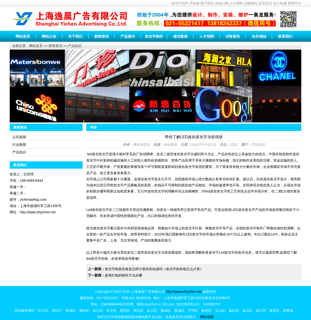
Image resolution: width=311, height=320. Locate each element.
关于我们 (75, 36)
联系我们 (285, 36)
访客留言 (232, 36)
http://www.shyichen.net (184, 292)
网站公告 (49, 36)
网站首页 (23, 36)
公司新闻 (19, 137)
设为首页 (265, 3)
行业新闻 (19, 145)
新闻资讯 (101, 36)
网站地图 (207, 317)
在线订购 (222, 3)
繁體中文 (294, 3)
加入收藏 (280, 3)
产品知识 (75, 46)
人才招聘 (236, 3)
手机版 (194, 3)
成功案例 (180, 36)
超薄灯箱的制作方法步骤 (123, 275)
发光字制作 (179, 3)
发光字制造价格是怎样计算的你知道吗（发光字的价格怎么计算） (154, 269)
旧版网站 (251, 3)
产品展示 (128, 36)
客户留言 (207, 3)
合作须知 (259, 36)
